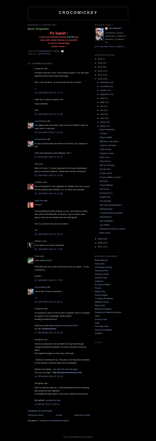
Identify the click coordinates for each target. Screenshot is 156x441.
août (102, 98)
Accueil (59, 415)
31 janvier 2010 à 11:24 (49, 92)
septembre (105, 94)
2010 (100, 79)
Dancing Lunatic (102, 274)
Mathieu (38, 241)
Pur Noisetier (105, 201)
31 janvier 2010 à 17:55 (49, 280)
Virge (97, 323)
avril (102, 114)
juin (102, 106)
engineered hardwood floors (65, 325)
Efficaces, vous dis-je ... (110, 141)
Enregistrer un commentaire (40, 411)
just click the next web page (65, 369)
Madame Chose (102, 302)
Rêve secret (105, 233)
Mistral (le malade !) (103, 309)
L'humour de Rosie (108, 145)
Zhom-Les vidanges (103, 330)
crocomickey (78, 12)
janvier (103, 126)
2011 (100, 75)
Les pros (103, 133)
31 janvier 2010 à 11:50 (49, 132)
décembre (105, 82)
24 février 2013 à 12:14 (49, 376)
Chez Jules (100, 264)
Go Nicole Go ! (106, 193)
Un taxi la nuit (101, 319)
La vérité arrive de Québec (111, 213)
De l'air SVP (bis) (107, 165)
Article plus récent (35, 415)
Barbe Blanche (101, 260)
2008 (100, 243)
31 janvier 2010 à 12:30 (49, 193)
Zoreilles (38, 182)
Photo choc (105, 157)
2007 (100, 247)
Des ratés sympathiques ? (111, 205)
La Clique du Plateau (104, 298)
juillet (102, 102)
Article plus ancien (82, 415)
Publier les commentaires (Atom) (54, 420)
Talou (97, 316)
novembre (105, 86)
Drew (37, 256)
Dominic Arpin (101, 277)
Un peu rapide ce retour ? (111, 177)
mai (102, 110)
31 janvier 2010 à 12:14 (49, 157)
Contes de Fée (101, 270)
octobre (103, 90)
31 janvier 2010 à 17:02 (49, 249)
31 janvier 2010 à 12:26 (49, 175)
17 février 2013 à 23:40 (49, 333)
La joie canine (106, 173)
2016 (100, 59)
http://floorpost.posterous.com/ (67, 372)
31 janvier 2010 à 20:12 (49, 302)
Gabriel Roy (100, 291)
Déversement (105, 217)
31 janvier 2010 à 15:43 (49, 234)
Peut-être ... (105, 181)
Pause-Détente (106, 185)
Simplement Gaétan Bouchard (108, 312)
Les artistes (44, 54)
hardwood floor (49, 329)
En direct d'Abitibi (102, 284)
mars (102, 118)
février (103, 122)
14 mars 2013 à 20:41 (47, 404)
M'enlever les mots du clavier (112, 229)
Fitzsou (98, 288)
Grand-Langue (101, 295)
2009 (100, 239)
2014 (100, 63)
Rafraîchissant (106, 209)
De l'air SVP (105, 169)
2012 (100, 71)
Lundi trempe (105, 149)
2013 (100, 67)
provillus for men (53, 400)
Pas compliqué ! (107, 221)
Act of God (104, 189)
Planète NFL (105, 197)
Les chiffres (105, 225)
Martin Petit (100, 305)
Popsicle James (106, 153)
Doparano (99, 281)
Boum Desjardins (107, 129)
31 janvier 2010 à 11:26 (49, 114)
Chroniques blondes (103, 267)
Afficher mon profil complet (109, 47)
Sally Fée (39, 200)
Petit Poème (105, 161)
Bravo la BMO (106, 137)
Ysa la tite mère (101, 326)
